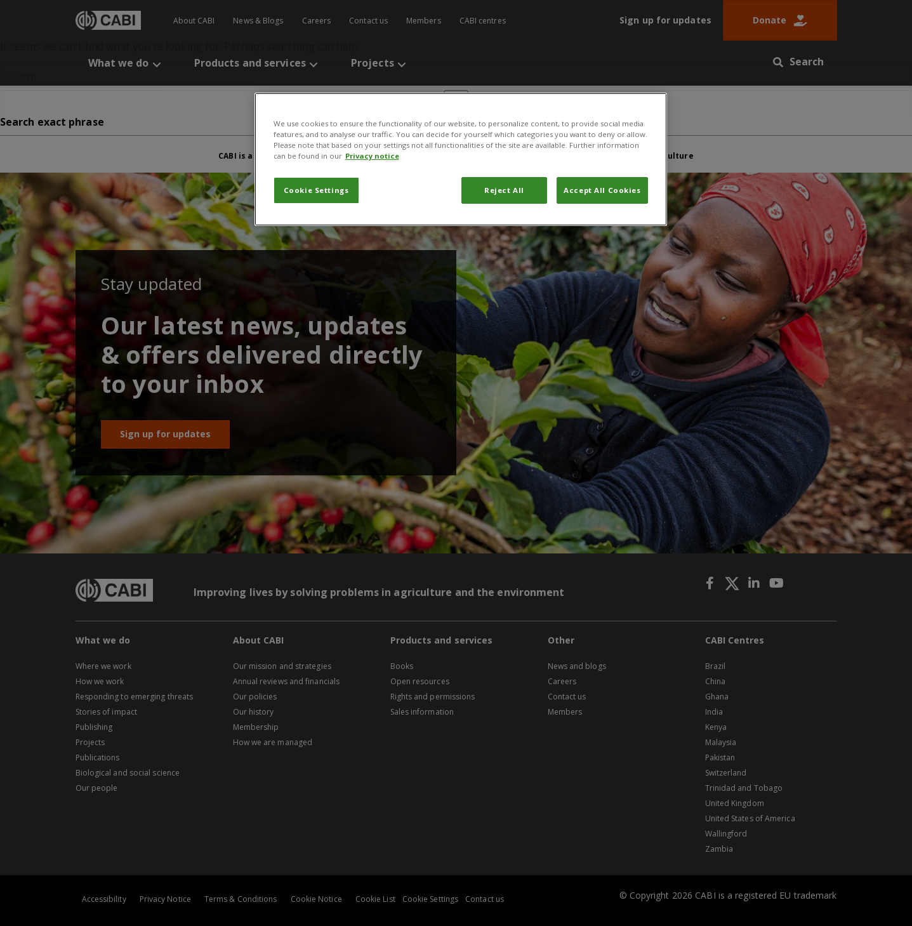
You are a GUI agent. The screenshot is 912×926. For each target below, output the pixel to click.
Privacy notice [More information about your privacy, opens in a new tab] (372, 156)
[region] (460, 159)
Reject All (504, 190)
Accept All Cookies (602, 190)
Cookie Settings (316, 190)
